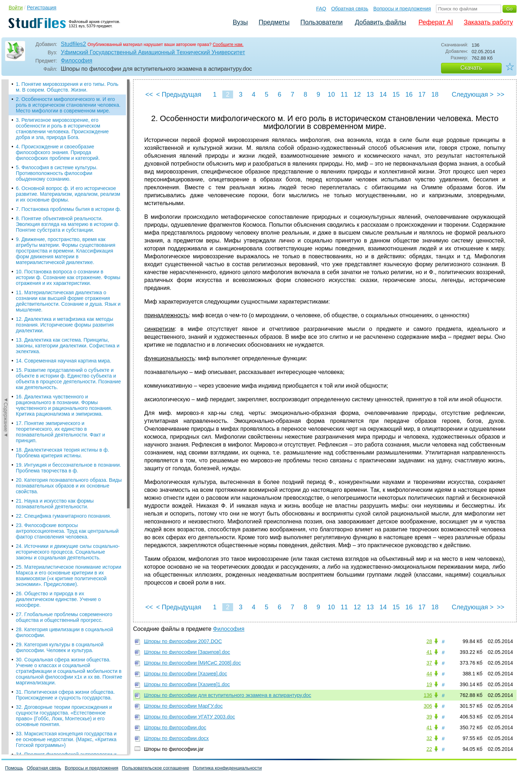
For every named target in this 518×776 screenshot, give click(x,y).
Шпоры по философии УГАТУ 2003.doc (189, 717)
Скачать (471, 68)
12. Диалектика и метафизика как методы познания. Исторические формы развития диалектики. (65, 324)
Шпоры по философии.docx (176, 738)
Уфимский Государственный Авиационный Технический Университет (153, 52)
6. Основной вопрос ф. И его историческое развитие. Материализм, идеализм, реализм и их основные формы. (68, 194)
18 (435, 94)
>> (500, 94)
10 (331, 94)
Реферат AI (435, 22)
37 (429, 663)
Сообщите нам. (228, 44)
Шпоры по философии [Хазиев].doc (185, 673)
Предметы (274, 22)
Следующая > (473, 94)
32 (429, 738)
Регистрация (41, 7)
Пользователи (321, 22)
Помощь (14, 768)
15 (396, 94)
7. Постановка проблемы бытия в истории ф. (68, 209)
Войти (16, 7)
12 (357, 94)
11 (344, 94)
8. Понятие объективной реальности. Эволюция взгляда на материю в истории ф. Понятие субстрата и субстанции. (67, 224)
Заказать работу (488, 22)
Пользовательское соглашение (155, 768)
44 (429, 673)
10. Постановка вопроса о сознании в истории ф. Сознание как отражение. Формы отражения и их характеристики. (68, 277)
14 (383, 94)
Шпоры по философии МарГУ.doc (183, 706)
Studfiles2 (73, 44)
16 (409, 94)
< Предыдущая (178, 94)
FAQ (321, 8)
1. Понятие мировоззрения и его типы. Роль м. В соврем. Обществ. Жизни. (67, 87)
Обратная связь (349, 8)
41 (429, 652)
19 (429, 684)
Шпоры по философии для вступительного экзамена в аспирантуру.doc (227, 695)
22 (429, 749)
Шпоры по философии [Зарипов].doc (187, 652)
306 (428, 706)
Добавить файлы (380, 22)
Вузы (240, 22)
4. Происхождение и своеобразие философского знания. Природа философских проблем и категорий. (58, 152)
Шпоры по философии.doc (175, 727)
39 (429, 717)
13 (370, 94)
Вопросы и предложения (402, 8)
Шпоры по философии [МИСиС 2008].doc (192, 663)
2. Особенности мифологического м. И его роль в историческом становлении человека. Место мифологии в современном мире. (68, 105)
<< (149, 94)
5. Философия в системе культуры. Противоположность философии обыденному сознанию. (56, 173)
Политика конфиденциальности (227, 768)
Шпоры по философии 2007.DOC (183, 641)
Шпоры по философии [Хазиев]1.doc (187, 684)
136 (428, 695)
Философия (76, 60)
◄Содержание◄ (6, 205)
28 (429, 641)
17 (422, 94)
